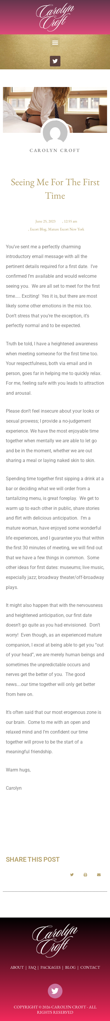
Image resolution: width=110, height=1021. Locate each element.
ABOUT (17, 967)
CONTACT (90, 967)
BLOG (70, 967)
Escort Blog (38, 229)
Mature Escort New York (66, 229)
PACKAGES (50, 967)
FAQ (32, 967)
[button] (55, 42)
